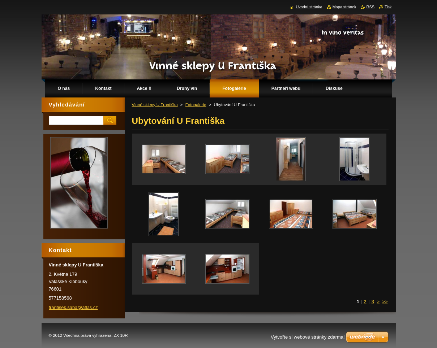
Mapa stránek (344, 7)
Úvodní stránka (309, 7)
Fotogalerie (195, 105)
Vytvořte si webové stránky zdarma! (308, 337)
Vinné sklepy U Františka (155, 105)
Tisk (388, 7)
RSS (370, 7)
